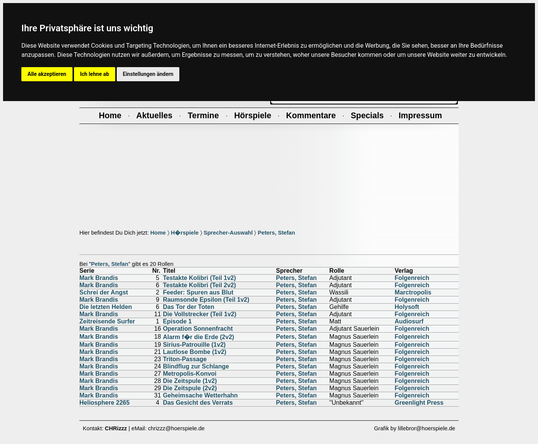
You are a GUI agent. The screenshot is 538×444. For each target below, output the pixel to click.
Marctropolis (413, 292)
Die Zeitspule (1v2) (190, 381)
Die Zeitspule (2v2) (190, 388)
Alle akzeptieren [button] (46, 74)
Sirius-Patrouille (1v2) (194, 344)
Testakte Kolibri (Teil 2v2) (199, 285)
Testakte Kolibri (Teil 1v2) (199, 278)
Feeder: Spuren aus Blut (198, 292)
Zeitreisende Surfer (107, 321)
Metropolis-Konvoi (189, 373)
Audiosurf (409, 321)
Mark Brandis (98, 278)
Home (158, 233)
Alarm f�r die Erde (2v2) (198, 337)
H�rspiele (185, 233)
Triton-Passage (185, 359)
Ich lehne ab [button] (94, 74)
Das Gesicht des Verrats (198, 402)
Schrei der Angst (103, 292)
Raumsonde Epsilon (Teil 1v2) (206, 299)
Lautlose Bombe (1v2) (194, 352)
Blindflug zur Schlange (196, 366)
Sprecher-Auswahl (228, 233)
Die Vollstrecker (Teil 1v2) (199, 314)
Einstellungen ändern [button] (148, 74)
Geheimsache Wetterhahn (200, 395)
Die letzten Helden (105, 307)
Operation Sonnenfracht (198, 328)
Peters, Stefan (276, 233)
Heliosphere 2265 (104, 402)
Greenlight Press (419, 402)
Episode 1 (177, 321)
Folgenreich (412, 278)
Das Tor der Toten (188, 307)
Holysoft (407, 307)
